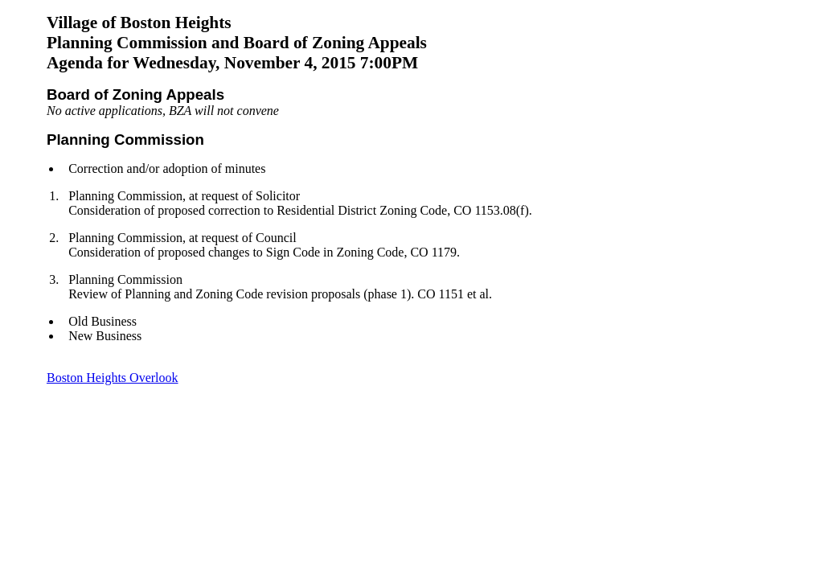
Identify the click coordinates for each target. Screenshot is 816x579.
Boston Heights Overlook (112, 377)
